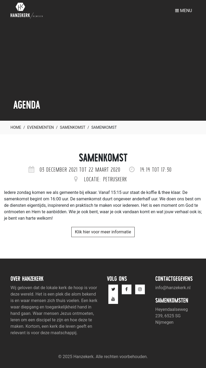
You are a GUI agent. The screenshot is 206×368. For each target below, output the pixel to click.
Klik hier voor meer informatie (103, 231)
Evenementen (40, 127)
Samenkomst (72, 127)
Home (15, 127)
